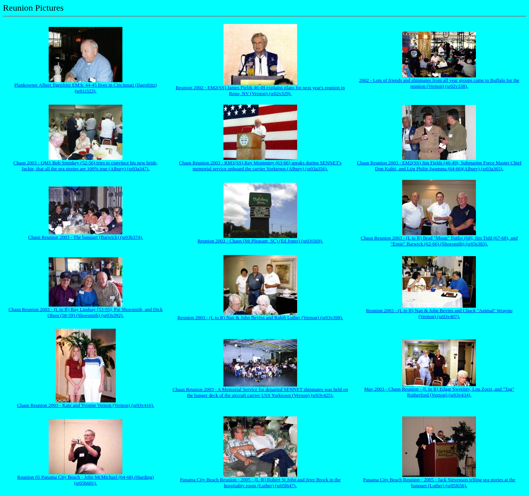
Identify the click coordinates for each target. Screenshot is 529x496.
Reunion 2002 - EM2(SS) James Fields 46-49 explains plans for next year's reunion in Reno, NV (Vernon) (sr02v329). (260, 90)
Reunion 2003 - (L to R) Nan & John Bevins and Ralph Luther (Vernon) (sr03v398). (260, 317)
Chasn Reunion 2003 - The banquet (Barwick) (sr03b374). (85, 237)
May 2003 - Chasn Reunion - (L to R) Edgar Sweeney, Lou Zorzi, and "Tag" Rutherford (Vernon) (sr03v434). (439, 392)
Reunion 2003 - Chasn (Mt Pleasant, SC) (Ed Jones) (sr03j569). (260, 241)
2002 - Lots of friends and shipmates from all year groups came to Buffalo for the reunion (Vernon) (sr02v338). (439, 83)
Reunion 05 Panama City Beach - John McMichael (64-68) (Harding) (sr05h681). (85, 480)
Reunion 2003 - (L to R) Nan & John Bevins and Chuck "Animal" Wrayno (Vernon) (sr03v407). (439, 313)
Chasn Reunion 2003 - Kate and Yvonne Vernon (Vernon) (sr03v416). (85, 405)
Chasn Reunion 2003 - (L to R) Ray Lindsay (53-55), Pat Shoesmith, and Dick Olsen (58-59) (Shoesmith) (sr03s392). (85, 312)
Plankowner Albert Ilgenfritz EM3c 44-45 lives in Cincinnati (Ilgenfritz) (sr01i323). (85, 88)
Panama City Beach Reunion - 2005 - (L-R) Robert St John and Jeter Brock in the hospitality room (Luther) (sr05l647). (260, 482)
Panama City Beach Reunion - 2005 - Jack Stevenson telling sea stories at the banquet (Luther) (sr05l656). (439, 482)
